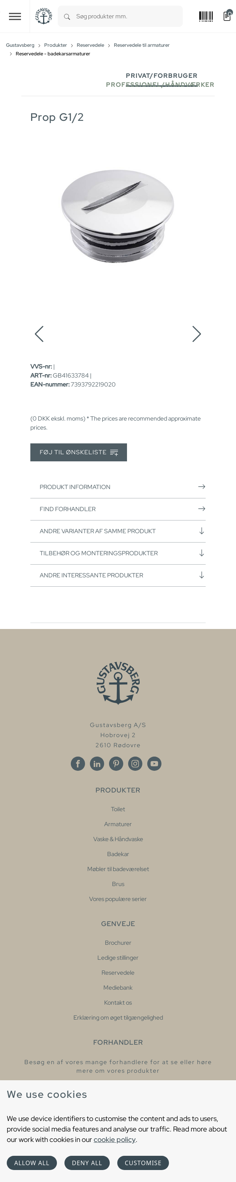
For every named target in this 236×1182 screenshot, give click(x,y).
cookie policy (115, 1139)
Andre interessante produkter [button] (123, 575)
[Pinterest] (116, 764)
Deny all (87, 1163)
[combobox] (129, 16)
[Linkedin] (97, 764)
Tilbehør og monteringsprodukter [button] (123, 553)
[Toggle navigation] (15, 16)
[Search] (67, 16)
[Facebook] (78, 764)
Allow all (31, 1163)
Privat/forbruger (162, 76)
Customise (143, 1163)
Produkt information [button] (123, 487)
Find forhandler (123, 509)
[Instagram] (135, 764)
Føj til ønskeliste (79, 452)
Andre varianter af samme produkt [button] (123, 531)
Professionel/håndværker (160, 85)
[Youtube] (154, 764)
